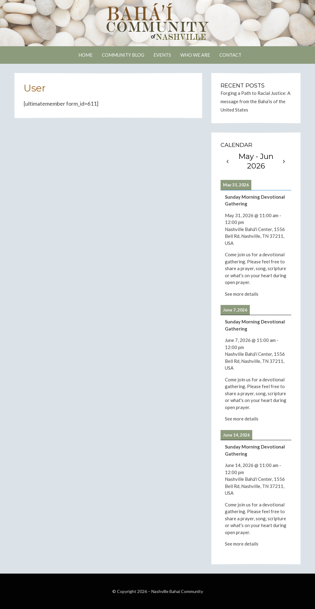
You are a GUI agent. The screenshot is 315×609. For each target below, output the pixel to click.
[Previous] (228, 161)
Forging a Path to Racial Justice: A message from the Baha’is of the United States (255, 101)
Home (85, 55)
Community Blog (123, 55)
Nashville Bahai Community (177, 591)
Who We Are (195, 55)
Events (162, 55)
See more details (241, 294)
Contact (230, 55)
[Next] (284, 161)
